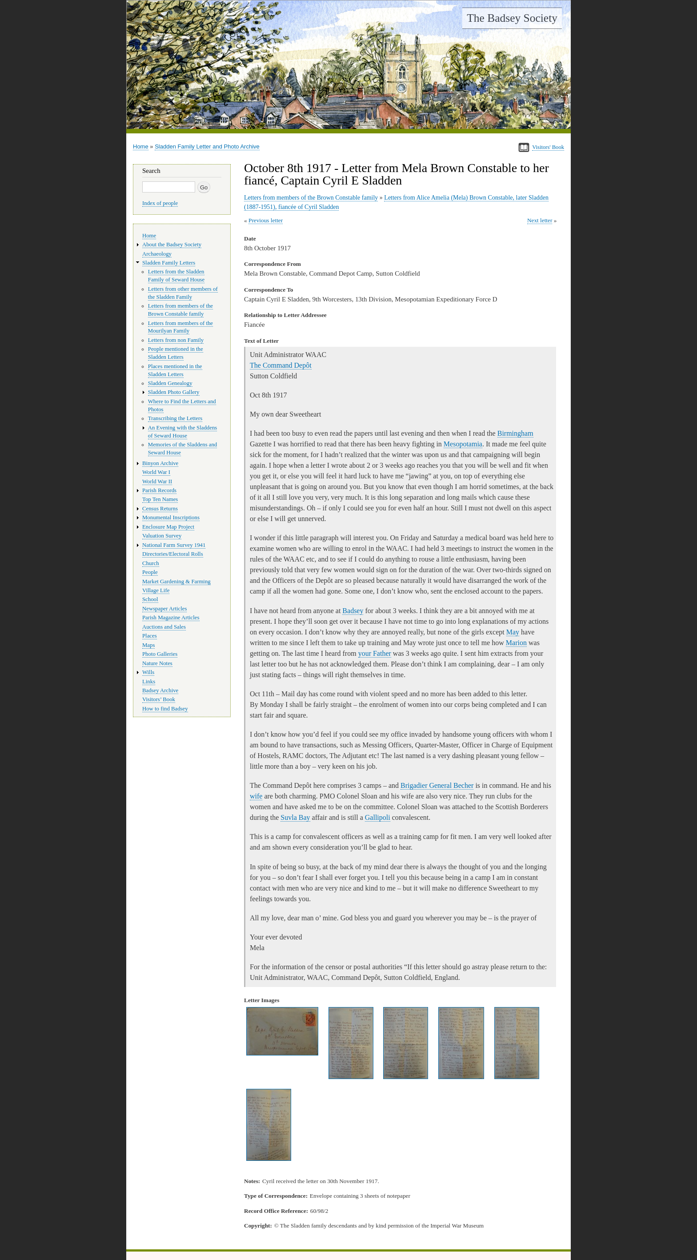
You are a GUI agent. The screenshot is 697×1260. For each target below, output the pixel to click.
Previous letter (265, 220)
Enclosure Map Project (168, 527)
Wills (148, 672)
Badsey (352, 610)
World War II (157, 481)
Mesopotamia (463, 444)
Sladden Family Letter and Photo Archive (207, 146)
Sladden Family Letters (168, 263)
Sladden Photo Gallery (174, 392)
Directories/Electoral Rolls (172, 554)
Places (149, 636)
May (512, 632)
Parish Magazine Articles (171, 617)
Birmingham (515, 433)
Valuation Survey (161, 536)
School (150, 599)
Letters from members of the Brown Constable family (311, 197)
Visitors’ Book (158, 699)
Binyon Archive (160, 463)
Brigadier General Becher (437, 785)
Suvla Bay (295, 817)
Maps (148, 645)
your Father (374, 653)
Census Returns (160, 509)
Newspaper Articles (164, 609)
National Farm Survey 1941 (173, 545)
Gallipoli (377, 817)
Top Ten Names (160, 499)
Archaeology (157, 254)
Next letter (540, 220)
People (150, 572)
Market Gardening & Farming (176, 581)
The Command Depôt (281, 365)
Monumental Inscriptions (171, 517)
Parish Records (159, 490)
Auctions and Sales (164, 627)
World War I (156, 472)
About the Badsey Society (171, 244)
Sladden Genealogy (170, 383)
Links (148, 681)
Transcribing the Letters (175, 418)
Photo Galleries (159, 654)
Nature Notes (157, 663)
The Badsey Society (512, 18)
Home (140, 146)
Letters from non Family (176, 340)
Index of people (160, 203)
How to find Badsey (165, 709)
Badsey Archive (160, 690)
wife (256, 796)
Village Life (155, 590)
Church (150, 563)
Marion (516, 642)
